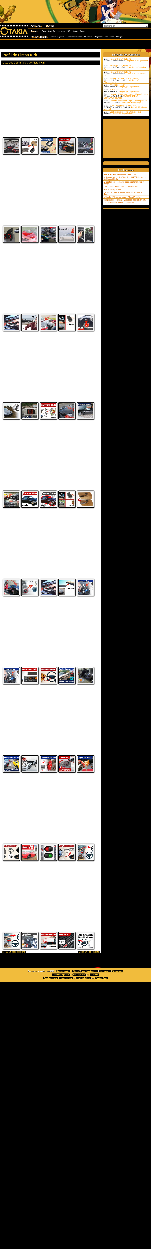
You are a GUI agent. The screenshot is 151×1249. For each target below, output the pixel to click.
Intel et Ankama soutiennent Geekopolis (120, 174)
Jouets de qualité (57, 37)
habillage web (79, 1041)
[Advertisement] (42, 44)
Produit (34, 31)
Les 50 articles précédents (13, 1018)
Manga (75, 31)
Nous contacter (62, 1038)
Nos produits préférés (112, 189)
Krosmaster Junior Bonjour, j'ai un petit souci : (122, 86)
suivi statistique (83, 1044)
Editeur (76, 1038)
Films (44, 31)
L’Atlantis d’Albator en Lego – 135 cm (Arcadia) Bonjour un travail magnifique (126, 102)
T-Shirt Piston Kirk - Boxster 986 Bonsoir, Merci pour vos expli (125, 107)
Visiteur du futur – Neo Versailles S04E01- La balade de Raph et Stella (125, 178)
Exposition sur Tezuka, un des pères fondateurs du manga (124, 183)
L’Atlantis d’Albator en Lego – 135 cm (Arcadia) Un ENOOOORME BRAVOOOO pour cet (126, 96)
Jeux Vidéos (109, 37)
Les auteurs (105, 1038)
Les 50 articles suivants (89, 1018)
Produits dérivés (38, 36)
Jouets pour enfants (74, 37)
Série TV (51, 31)
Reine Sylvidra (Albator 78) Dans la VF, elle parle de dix (125, 74)
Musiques (119, 37)
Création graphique (61, 1041)
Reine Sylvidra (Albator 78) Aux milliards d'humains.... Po (126, 67)
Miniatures (88, 37)
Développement (50, 1044)
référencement (66, 1044)
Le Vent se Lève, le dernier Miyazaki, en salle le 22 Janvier (124, 193)
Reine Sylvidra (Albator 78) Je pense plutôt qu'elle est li (126, 61)
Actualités (35, 26)
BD (69, 31)
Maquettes (98, 37)
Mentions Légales (89, 1038)
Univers (50, 26)
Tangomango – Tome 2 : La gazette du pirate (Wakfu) (125, 200)
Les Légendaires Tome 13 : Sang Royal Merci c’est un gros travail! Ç (123, 113)
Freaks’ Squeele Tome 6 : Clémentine (119, 203)
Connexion (118, 1038)
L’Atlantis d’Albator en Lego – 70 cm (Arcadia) (122, 197)
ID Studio (94, 1041)
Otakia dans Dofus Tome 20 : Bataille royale (121, 187)
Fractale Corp (101, 1044)
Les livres (61, 31)
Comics (82, 31)
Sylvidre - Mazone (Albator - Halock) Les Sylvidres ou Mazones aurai (122, 80)
